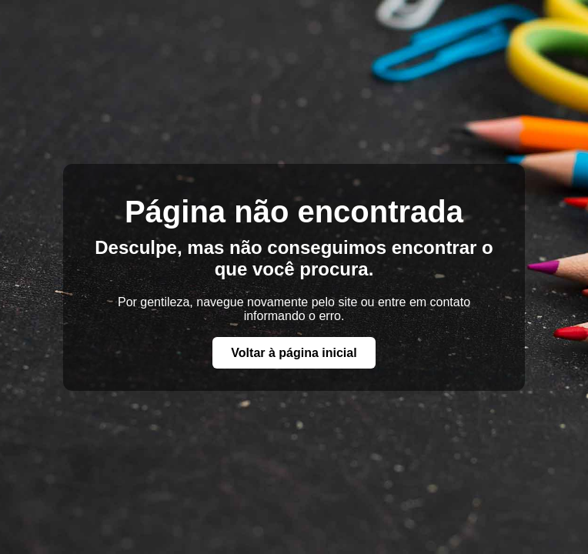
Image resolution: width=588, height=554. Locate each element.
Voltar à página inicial (293, 352)
